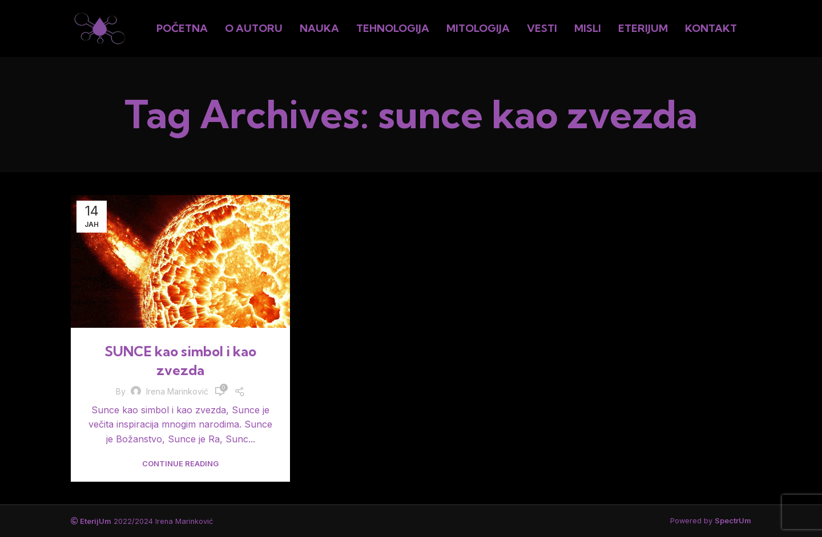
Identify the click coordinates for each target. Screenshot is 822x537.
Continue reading (180, 463)
